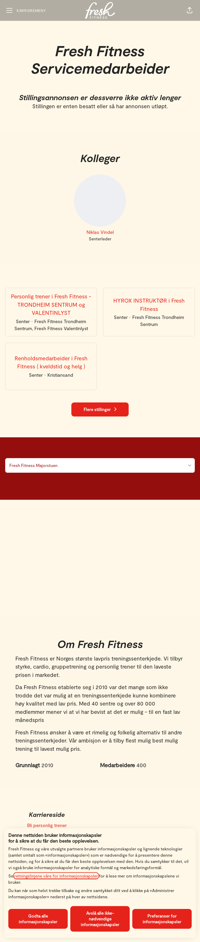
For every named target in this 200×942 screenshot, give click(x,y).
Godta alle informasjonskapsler (38, 918)
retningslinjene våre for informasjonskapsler (56, 875)
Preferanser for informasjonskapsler (162, 918)
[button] (189, 10)
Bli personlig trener (47, 825)
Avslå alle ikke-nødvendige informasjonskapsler (100, 919)
